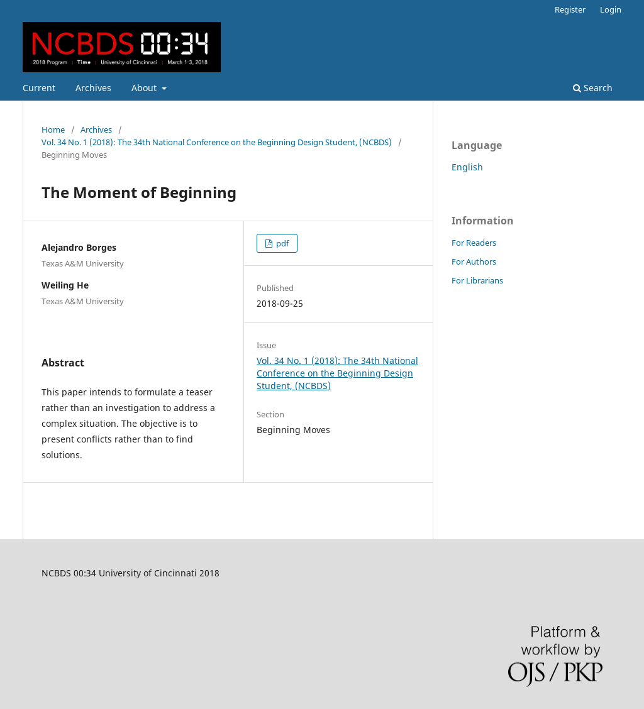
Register (570, 9)
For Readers (474, 242)
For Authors (474, 261)
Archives (93, 88)
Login (610, 9)
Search (593, 88)
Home (53, 129)
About (145, 88)
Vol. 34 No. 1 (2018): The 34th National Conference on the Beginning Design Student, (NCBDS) (217, 142)
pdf (281, 243)
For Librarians (477, 280)
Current (39, 88)
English (467, 167)
